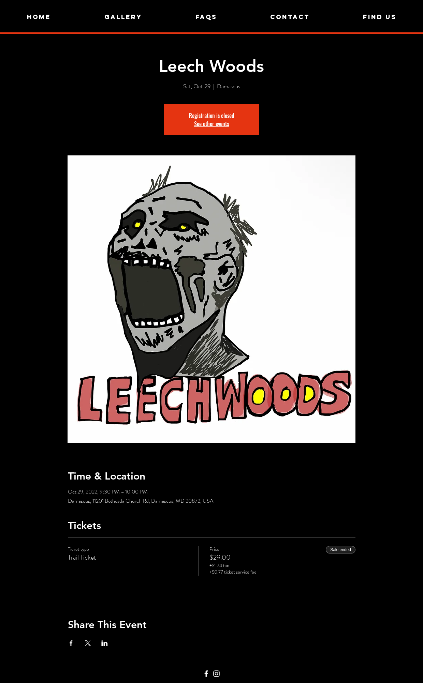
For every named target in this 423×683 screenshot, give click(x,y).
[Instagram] (216, 673)
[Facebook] (206, 673)
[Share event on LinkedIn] (104, 643)
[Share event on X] (88, 643)
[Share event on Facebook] (71, 643)
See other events (211, 124)
